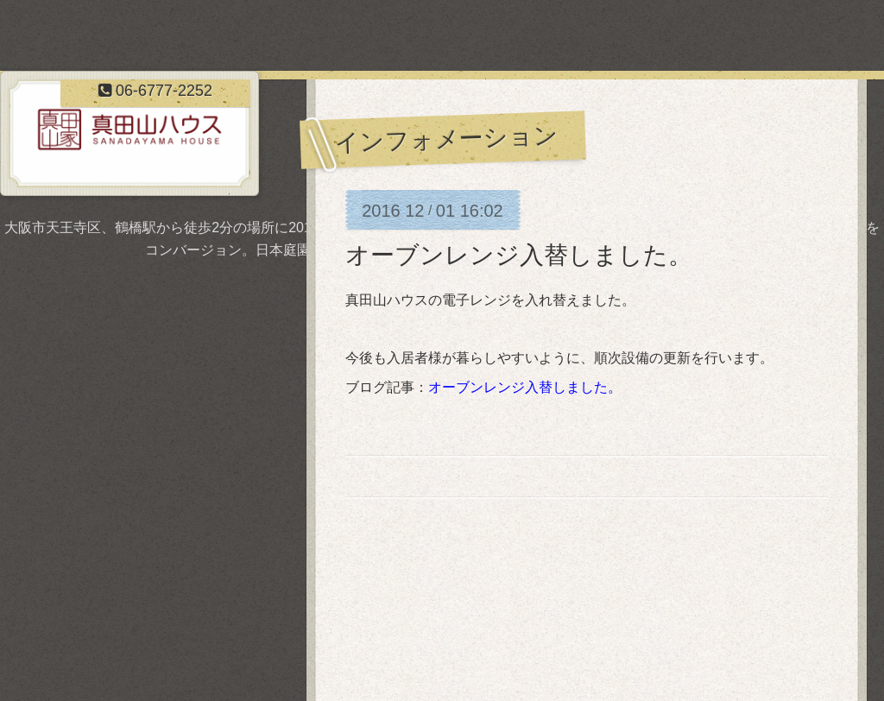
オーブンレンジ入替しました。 (518, 255)
